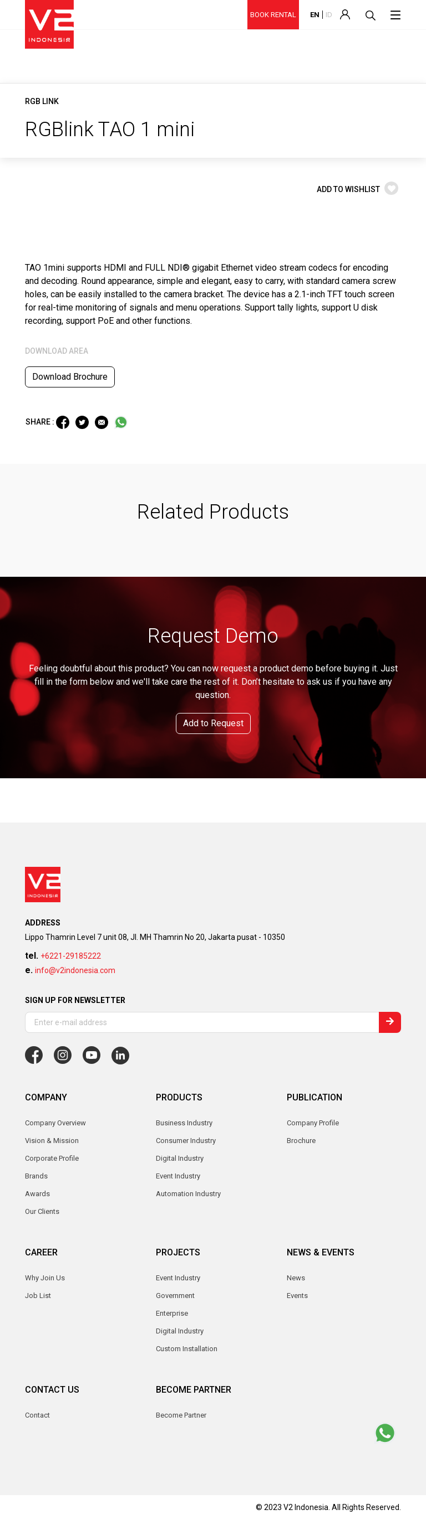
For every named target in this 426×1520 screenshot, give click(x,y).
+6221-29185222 (70, 956)
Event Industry (178, 1278)
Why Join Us (45, 1278)
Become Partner (181, 1415)
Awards (37, 1194)
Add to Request (213, 723)
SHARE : (41, 421)
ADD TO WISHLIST (357, 189)
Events (297, 1295)
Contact (37, 1415)
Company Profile (313, 1123)
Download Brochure (70, 376)
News (296, 1278)
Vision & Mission (52, 1140)
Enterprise (172, 1313)
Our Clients (42, 1211)
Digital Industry (180, 1331)
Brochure (301, 1140)
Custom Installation (186, 1349)
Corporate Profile (52, 1158)
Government (175, 1295)
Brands (36, 1176)
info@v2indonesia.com (75, 970)
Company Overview (55, 1123)
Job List (38, 1295)
